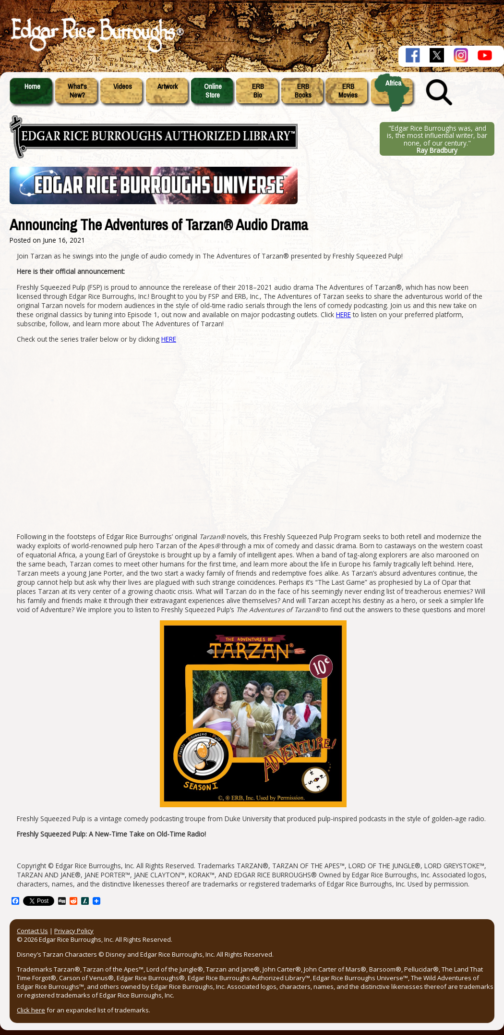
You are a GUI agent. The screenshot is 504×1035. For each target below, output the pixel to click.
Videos (122, 86)
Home (32, 86)
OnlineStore (213, 91)
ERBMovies (348, 91)
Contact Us (32, 930)
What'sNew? (77, 91)
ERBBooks (303, 91)
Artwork (167, 86)
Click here (31, 1010)
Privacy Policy (74, 930)
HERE (343, 314)
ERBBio (258, 91)
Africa (393, 83)
